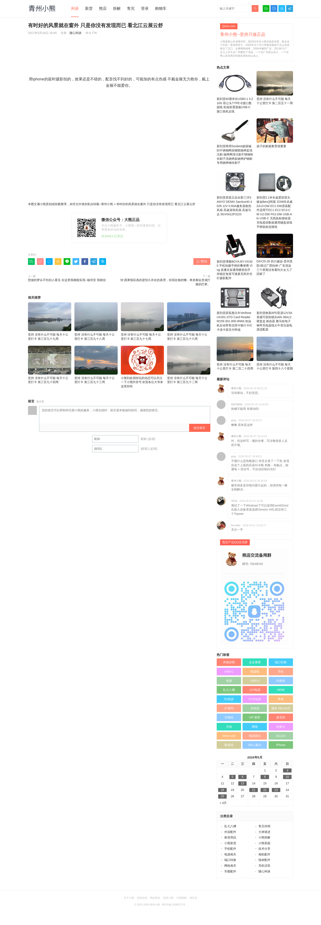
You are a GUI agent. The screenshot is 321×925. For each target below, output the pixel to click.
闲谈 (75, 8)
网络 (255, 726)
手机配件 (230, 848)
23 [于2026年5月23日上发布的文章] (276, 790)
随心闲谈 (75, 33)
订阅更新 (181, 897)
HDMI (281, 689)
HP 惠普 (254, 717)
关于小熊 (129, 897)
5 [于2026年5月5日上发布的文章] (232, 776)
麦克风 (280, 717)
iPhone (281, 745)
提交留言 (199, 428)
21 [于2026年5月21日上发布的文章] (253, 790)
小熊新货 (230, 843)
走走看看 (255, 662)
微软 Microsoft (280, 708)
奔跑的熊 (229, 662)
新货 (89, 8)
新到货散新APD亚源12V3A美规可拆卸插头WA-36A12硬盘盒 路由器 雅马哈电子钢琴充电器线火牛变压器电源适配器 (275, 308)
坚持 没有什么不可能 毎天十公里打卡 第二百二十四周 (235, 353)
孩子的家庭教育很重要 (275, 133)
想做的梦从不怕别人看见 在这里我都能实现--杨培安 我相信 (67, 280)
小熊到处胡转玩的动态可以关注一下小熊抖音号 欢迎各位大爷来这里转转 (142, 367)
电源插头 (255, 735)
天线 (229, 726)
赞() (202, 261)
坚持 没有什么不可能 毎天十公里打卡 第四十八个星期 (275, 353)
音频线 (229, 717)
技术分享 (264, 848)
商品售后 (155, 897)
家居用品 (230, 837)
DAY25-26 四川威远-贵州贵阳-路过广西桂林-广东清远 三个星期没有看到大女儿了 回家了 (275, 255)
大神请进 (264, 832)
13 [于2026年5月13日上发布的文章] (242, 783)
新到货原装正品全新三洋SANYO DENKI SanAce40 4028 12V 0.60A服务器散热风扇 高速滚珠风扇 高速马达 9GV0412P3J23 (235, 193)
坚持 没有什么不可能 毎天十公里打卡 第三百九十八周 (96, 321)
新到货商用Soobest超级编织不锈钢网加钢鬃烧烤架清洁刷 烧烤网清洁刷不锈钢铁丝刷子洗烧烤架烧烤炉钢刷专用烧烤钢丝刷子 (235, 141)
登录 (145, 8)
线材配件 (264, 860)
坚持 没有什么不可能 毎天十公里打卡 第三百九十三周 (96, 365)
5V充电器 (254, 699)
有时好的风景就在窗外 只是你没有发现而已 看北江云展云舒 (155, 204)
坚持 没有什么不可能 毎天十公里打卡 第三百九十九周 (49, 321)
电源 (229, 680)
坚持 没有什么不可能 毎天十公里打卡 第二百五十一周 (275, 88)
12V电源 (254, 689)
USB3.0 (255, 680)
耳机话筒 (264, 865)
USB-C (229, 671)
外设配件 (230, 832)
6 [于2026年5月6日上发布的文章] (242, 776)
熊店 (103, 8)
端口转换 (281, 662)
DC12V (281, 735)
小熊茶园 (264, 843)
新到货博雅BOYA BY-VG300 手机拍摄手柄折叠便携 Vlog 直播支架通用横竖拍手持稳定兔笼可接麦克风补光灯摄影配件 (235, 257)
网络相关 (230, 865)
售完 (131, 8)
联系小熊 (168, 897)
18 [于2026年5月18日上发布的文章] (222, 790)
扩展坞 (229, 708)
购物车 (160, 8)
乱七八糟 (229, 689)
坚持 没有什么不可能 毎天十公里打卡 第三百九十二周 (188, 365)
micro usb (228, 735)
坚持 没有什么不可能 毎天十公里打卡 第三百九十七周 (142, 321)
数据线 (229, 745)
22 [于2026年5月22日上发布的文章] (265, 790)
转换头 (280, 726)
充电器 (254, 708)
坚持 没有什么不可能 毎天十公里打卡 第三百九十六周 (188, 321)
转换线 (280, 680)
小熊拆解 (264, 837)
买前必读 (142, 897)
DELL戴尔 (254, 745)
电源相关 (230, 854)
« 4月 (223, 803)
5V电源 (229, 699)
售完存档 (264, 826)
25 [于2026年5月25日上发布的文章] (222, 796)
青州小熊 (107, 204)
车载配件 (230, 871)
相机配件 (264, 854)
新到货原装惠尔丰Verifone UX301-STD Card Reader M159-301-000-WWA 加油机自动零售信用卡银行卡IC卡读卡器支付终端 (235, 308)
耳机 (281, 671)
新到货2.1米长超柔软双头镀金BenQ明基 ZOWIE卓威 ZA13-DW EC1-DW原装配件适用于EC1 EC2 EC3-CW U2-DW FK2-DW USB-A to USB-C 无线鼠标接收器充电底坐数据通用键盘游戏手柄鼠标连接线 (275, 199)
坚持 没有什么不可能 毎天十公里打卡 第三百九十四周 (49, 365)
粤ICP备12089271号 (173, 904)
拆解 (117, 8)
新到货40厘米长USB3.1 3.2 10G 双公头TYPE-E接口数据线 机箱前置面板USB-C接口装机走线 (235, 92)
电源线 (254, 671)
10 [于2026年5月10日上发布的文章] (287, 776)
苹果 (281, 699)
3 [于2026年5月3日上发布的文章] (287, 770)
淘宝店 (193, 897)
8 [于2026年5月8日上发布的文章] (265, 776)
